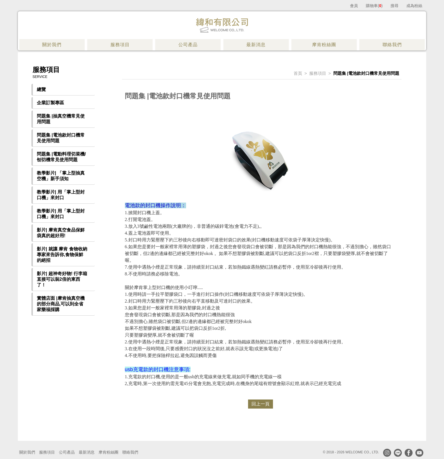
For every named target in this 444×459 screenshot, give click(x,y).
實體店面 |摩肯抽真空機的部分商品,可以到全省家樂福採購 (61, 304)
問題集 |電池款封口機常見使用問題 (61, 138)
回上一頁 (260, 403)
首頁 (298, 73)
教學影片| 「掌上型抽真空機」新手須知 (61, 176)
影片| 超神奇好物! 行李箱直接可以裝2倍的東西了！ (62, 279)
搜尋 (394, 5)
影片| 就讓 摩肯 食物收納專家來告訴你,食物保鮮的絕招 (62, 254)
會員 (354, 5)
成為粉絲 (414, 5)
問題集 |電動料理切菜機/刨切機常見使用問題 (61, 157)
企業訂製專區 (50, 102)
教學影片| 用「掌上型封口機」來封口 (61, 195)
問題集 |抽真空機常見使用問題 (61, 119)
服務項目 (317, 73)
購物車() (374, 5)
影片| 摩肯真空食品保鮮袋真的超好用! (61, 233)
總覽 (41, 89)
